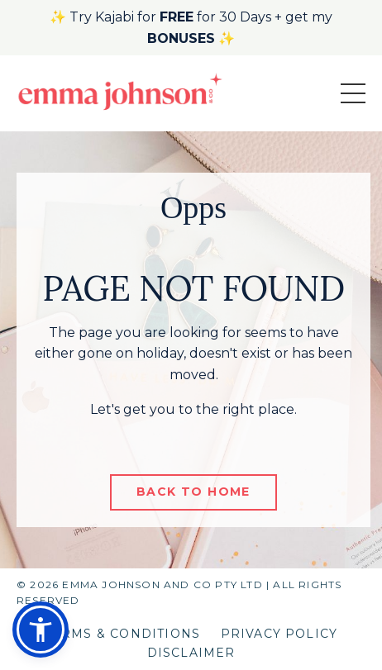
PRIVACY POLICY (279, 633)
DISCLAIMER (191, 652)
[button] (40, 629)
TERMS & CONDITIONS (123, 633)
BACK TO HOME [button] (193, 491)
